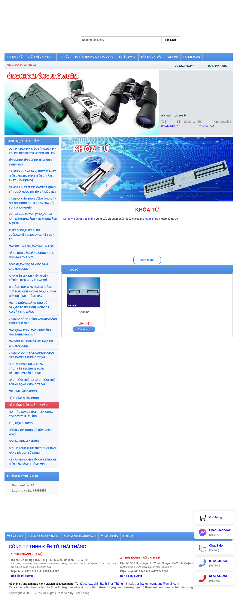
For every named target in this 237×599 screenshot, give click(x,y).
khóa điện (148, 218)
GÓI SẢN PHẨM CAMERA (24, 441)
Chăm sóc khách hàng (21, 65)
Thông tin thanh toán (80, 536)
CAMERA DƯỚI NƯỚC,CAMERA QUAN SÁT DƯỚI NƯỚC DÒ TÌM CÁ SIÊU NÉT (32, 189)
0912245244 (206, 126)
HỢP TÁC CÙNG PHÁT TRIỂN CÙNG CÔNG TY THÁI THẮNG (31, 414)
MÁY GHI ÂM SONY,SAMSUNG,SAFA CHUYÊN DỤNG (31, 343)
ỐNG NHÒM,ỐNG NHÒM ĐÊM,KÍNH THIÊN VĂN (30, 162)
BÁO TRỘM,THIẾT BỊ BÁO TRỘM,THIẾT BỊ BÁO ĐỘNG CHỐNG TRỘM (33, 382)
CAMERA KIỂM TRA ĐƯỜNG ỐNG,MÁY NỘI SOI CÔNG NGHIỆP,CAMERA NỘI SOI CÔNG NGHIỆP (32, 203)
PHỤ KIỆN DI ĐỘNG (21, 423)
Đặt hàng (83, 329)
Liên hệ (128, 536)
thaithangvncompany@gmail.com (157, 583)
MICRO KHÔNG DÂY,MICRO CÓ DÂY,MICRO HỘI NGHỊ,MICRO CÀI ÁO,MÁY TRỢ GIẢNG (29, 307)
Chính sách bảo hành (43, 536)
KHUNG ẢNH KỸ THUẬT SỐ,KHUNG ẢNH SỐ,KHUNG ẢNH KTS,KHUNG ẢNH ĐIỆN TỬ (33, 219)
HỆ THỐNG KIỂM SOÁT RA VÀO (28, 405)
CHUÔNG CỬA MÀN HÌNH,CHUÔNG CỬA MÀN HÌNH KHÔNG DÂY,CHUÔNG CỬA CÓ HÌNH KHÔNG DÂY (32, 292)
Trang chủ (15, 536)
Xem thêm (147, 259)
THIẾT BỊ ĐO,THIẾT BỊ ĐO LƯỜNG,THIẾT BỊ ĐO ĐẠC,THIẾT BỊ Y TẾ (31, 235)
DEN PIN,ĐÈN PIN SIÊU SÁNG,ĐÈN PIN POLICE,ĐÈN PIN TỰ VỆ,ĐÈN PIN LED (33, 151)
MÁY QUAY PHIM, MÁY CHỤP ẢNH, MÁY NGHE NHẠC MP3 (30, 332)
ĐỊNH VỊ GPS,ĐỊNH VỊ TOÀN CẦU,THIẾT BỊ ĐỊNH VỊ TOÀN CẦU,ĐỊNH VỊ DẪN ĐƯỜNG (26, 369)
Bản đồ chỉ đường (22, 575)
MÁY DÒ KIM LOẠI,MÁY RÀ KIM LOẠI (31, 246)
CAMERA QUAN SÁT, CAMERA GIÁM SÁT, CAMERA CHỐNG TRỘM (31, 355)
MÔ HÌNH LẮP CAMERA (23, 391)
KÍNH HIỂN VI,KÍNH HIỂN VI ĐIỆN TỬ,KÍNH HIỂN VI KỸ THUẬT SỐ (28, 278)
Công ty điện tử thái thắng (79, 218)
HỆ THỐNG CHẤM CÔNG (24, 398)
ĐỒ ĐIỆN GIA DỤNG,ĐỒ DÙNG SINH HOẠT (31, 432)
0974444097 (169, 126)
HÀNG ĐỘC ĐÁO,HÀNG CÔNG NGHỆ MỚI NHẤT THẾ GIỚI (31, 255)
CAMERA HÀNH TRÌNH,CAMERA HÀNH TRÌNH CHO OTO (33, 321)
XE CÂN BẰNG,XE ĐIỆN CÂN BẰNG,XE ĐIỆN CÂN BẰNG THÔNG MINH (32, 462)
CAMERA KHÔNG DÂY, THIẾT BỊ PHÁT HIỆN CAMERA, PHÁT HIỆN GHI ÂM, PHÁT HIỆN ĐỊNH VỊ (32, 176)
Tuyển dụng (109, 536)
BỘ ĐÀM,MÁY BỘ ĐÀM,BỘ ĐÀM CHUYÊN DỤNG (28, 266)
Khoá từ (83, 311)
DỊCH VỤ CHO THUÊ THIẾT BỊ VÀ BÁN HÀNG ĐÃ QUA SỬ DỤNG (32, 450)
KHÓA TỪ (72, 269)
